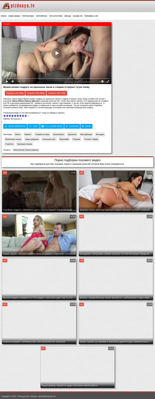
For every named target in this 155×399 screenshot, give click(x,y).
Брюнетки (72, 134)
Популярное (41, 16)
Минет (17, 134)
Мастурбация (86, 134)
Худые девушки (31, 139)
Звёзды (67, 16)
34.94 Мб (72, 126)
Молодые (100, 134)
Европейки (64, 139)
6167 (33, 126)
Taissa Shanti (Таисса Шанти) (25, 150)
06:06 (86, 126)
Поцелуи (76, 139)
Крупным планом (24, 144)
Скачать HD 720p (56, 93)
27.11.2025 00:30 (52, 126)
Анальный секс (49, 139)
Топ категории (56, 16)
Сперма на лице (42, 134)
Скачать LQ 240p (14, 93)
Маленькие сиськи (13, 139)
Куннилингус (58, 134)
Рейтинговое (28, 16)
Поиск (4, 16)
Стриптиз (9, 144)
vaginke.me (78, 16)
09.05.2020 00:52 (15, 126)
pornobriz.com (91, 16)
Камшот (28, 134)
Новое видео (14, 16)
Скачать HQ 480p (35, 93)
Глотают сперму (91, 139)
